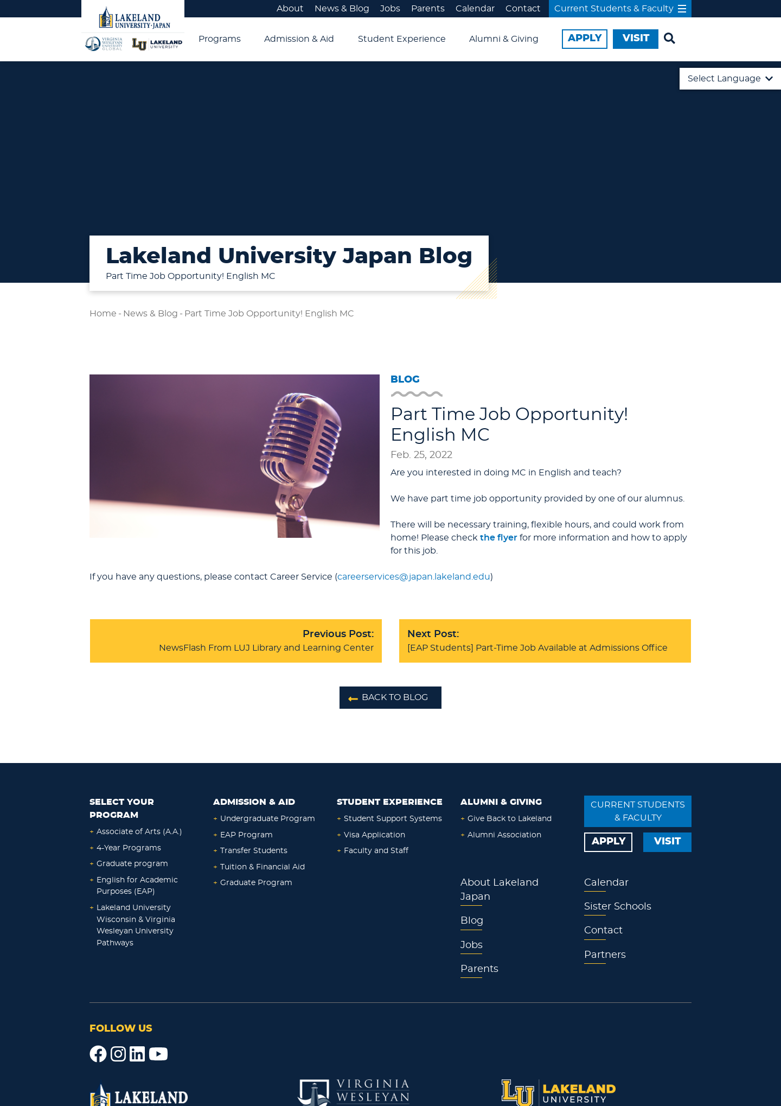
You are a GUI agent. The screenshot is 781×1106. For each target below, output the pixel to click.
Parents (428, 8)
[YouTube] (158, 1054)
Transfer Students (253, 851)
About (290, 8)
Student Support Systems (393, 819)
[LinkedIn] (137, 1054)
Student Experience (402, 39)
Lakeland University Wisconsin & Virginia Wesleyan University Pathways (136, 925)
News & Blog (342, 8)
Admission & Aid (299, 39)
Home (103, 313)
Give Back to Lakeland (510, 819)
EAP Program (246, 835)
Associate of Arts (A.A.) (139, 832)
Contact (523, 8)
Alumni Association (504, 835)
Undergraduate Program (267, 819)
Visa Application (374, 835)
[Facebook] (98, 1054)
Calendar (475, 8)
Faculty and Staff (376, 851)
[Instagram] (118, 1054)
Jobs (390, 8)
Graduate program (132, 864)
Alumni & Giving (504, 39)
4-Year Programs (129, 848)
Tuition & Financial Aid (262, 867)
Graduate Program (256, 883)
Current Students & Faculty (620, 8)
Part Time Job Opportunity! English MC (269, 313)
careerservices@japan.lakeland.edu (413, 577)
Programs (220, 39)
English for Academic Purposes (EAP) (137, 886)
